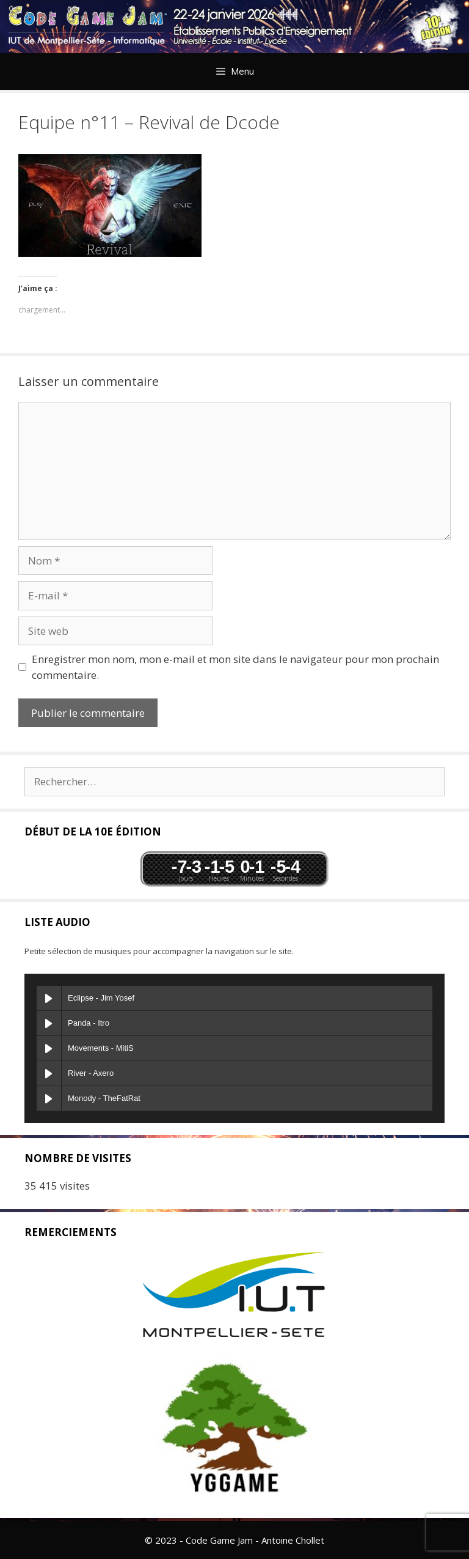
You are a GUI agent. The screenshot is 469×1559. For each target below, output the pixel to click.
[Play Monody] (49, 1098)
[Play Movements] (49, 1048)
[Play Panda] (49, 1023)
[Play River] (49, 1073)
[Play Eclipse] (49, 998)
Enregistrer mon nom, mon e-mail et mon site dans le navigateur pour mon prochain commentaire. (235, 667)
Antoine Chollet (292, 1540)
